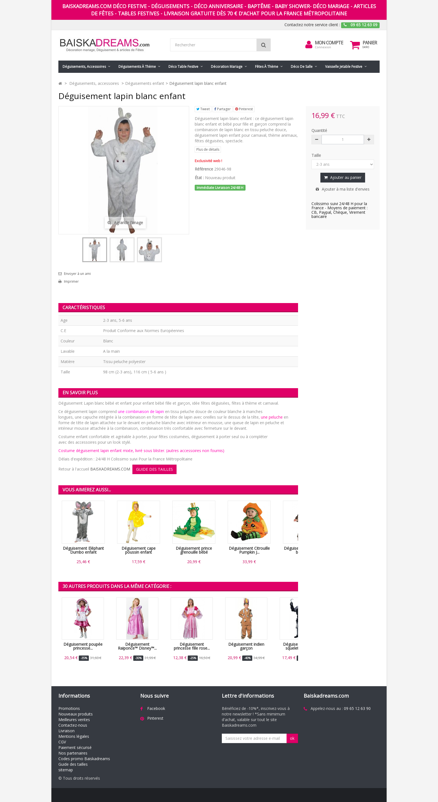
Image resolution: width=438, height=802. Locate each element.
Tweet (203, 109)
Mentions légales (73, 736)
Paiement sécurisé (75, 747)
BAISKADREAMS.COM (110, 469)
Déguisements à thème (137, 66)
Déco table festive (183, 66)
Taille (316, 155)
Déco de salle (302, 66)
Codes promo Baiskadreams (84, 758)
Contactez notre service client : (312, 24)
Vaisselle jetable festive (343, 66)
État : (199, 177)
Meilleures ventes (74, 719)
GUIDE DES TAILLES (154, 469)
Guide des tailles (73, 764)
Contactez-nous (72, 725)
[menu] (309, 45)
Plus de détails (207, 149)
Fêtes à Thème (266, 66)
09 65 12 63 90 (357, 708)
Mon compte (329, 42)
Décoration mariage (226, 66)
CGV (62, 742)
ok (292, 738)
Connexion (323, 47)
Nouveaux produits (75, 714)
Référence (204, 169)
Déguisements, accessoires (84, 66)
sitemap (65, 769)
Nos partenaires (72, 753)
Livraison (66, 730)
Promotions (69, 708)
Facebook (156, 708)
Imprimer (71, 282)
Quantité (319, 130)
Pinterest (244, 109)
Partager (222, 109)
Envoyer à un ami (77, 274)
